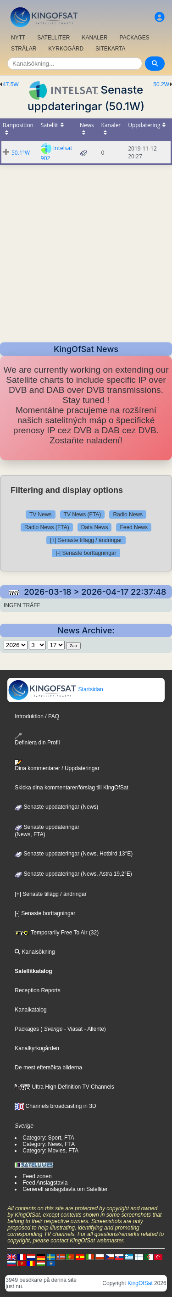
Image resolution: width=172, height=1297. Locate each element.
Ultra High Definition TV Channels (64, 1087)
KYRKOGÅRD (65, 48)
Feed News (134, 527)
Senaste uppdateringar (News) (56, 807)
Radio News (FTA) (46, 527)
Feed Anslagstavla (44, 1183)
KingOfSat (140, 1283)
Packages (27, 1029)
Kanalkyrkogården (37, 1048)
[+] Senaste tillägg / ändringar (86, 540)
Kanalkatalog (30, 1009)
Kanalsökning (35, 952)
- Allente (93, 1029)
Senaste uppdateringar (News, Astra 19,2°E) (73, 874)
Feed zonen (36, 1176)
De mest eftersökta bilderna (48, 1067)
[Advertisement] (86, 251)
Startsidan (55, 689)
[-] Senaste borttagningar (85, 553)
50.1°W (20, 153)
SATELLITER (53, 37)
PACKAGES (135, 37)
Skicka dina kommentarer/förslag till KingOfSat (71, 787)
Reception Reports (37, 990)
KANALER (94, 37)
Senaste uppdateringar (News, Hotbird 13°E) (74, 853)
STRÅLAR (23, 48)
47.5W (11, 84)
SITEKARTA (110, 48)
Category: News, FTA (48, 1144)
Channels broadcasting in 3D (55, 1106)
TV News (40, 514)
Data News (94, 527)
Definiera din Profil (37, 739)
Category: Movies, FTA (50, 1150)
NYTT (18, 37)
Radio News (128, 514)
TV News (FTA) (82, 514)
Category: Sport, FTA (48, 1138)
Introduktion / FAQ (37, 716)
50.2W (161, 84)
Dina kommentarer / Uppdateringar (57, 765)
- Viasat (72, 1029)
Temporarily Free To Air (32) (57, 932)
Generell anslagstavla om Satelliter (64, 1189)
